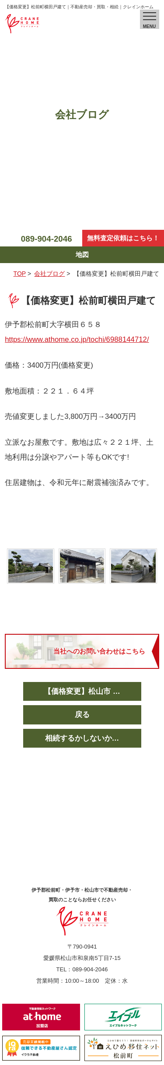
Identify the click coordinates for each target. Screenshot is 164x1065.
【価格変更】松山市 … (82, 691)
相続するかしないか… (82, 738)
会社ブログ (49, 273)
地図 (82, 254)
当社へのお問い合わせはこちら (99, 651)
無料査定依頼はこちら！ (123, 238)
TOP (20, 273)
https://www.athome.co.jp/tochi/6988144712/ (77, 339)
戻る (82, 714)
